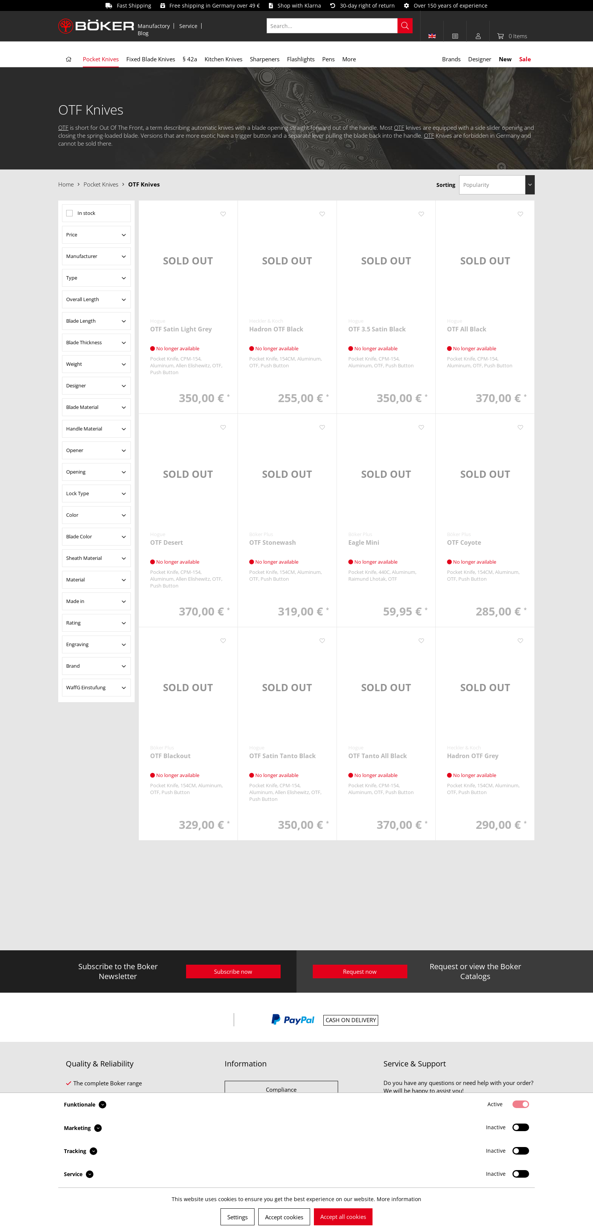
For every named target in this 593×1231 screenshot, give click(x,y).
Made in (75, 601)
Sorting (445, 184)
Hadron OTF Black (276, 329)
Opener (74, 450)
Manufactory (154, 26)
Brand (73, 665)
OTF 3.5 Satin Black (377, 329)
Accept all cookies (343, 1216)
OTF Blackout (170, 756)
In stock (86, 213)
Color (72, 514)
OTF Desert (166, 543)
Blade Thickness (84, 342)
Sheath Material (84, 558)
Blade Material (82, 407)
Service (188, 26)
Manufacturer (81, 256)
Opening (75, 471)
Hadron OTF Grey (472, 756)
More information (399, 1199)
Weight (74, 364)
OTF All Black (466, 329)
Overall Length (82, 299)
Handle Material (84, 428)
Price (71, 234)
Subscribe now (233, 971)
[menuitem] (154, 26)
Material (75, 579)
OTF (63, 127)
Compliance (281, 1089)
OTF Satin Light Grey (181, 329)
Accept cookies (284, 1217)
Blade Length (81, 320)
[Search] (405, 25)
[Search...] (340, 25)
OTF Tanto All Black (377, 756)
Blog (143, 33)
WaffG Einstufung (86, 687)
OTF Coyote (464, 543)
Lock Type (77, 493)
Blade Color (79, 536)
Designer (76, 385)
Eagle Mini (363, 543)
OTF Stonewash (272, 543)
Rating (73, 622)
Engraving (77, 644)
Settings (237, 1217)
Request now (360, 971)
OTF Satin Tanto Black (282, 756)
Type (71, 277)
